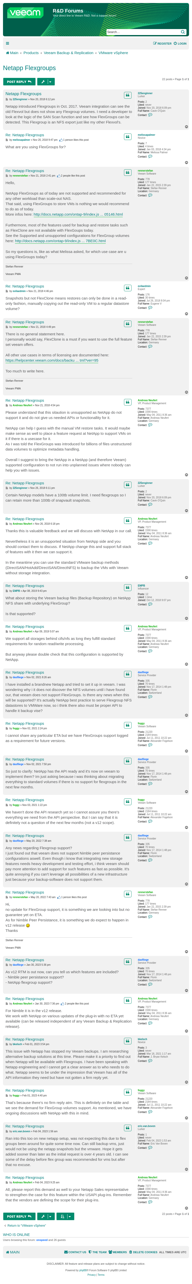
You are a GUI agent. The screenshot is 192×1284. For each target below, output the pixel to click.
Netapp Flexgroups (29, 67)
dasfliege (143, 672)
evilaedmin (144, 286)
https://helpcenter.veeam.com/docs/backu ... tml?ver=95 (52, 360)
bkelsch (142, 1039)
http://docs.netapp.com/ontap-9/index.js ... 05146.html (78, 214)
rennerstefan (145, 170)
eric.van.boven (146, 1126)
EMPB (141, 585)
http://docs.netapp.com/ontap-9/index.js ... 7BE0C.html (60, 241)
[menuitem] (179, 44)
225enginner (145, 93)
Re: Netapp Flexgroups (25, 135)
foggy (141, 723)
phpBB (83, 1270)
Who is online (16, 1235)
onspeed (42, 1239)
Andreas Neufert (147, 400)
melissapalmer (146, 134)
